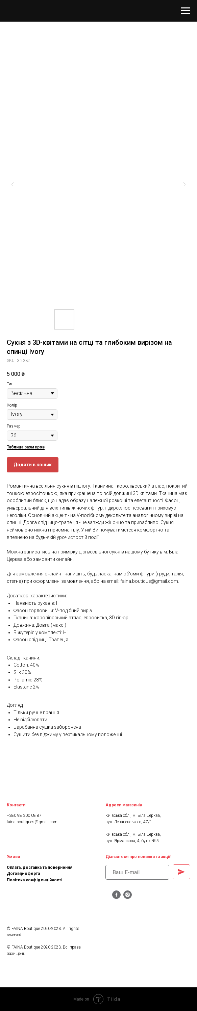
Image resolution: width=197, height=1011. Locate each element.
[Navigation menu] (185, 10)
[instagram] (127, 897)
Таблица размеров (26, 447)
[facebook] (116, 897)
